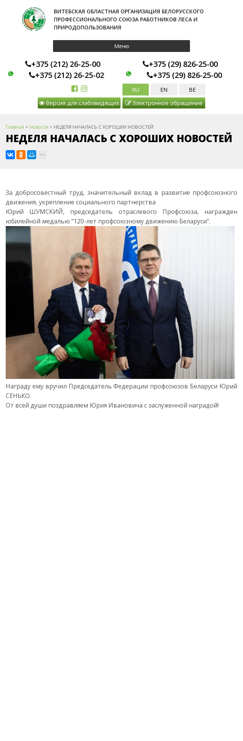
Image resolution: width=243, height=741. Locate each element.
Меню (121, 46)
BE (192, 89)
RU (135, 89)
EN (163, 89)
